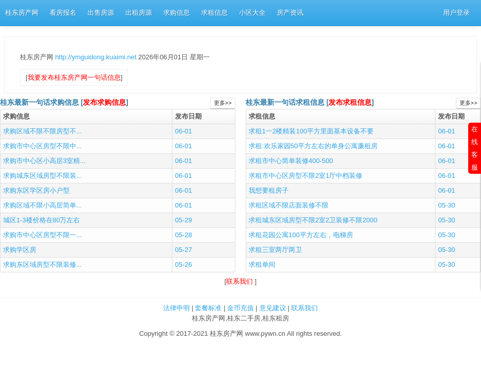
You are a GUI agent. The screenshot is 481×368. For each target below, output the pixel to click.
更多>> (223, 103)
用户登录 (456, 12)
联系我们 (240, 281)
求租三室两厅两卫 (275, 250)
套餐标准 (208, 308)
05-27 (183, 250)
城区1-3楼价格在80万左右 (41, 220)
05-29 (183, 220)
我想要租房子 (269, 190)
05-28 (183, 235)
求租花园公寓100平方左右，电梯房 (301, 235)
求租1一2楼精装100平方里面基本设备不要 (311, 131)
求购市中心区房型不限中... (42, 146)
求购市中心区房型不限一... (42, 235)
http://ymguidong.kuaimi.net (97, 57)
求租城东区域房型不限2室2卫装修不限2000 (313, 220)
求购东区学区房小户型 (36, 190)
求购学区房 (19, 250)
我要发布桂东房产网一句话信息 (74, 77)
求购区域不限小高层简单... (42, 205)
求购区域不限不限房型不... (42, 131)
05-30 (446, 205)
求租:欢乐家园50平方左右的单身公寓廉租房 (313, 146)
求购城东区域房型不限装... (42, 175)
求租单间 (262, 264)
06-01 (183, 131)
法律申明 (176, 308)
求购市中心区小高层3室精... (44, 161)
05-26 (183, 264)
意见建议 (272, 308)
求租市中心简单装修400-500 (291, 161)
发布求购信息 (104, 102)
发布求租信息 (350, 102)
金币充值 (240, 308)
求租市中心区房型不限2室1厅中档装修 (305, 175)
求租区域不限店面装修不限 (289, 205)
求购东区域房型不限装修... (42, 264)
